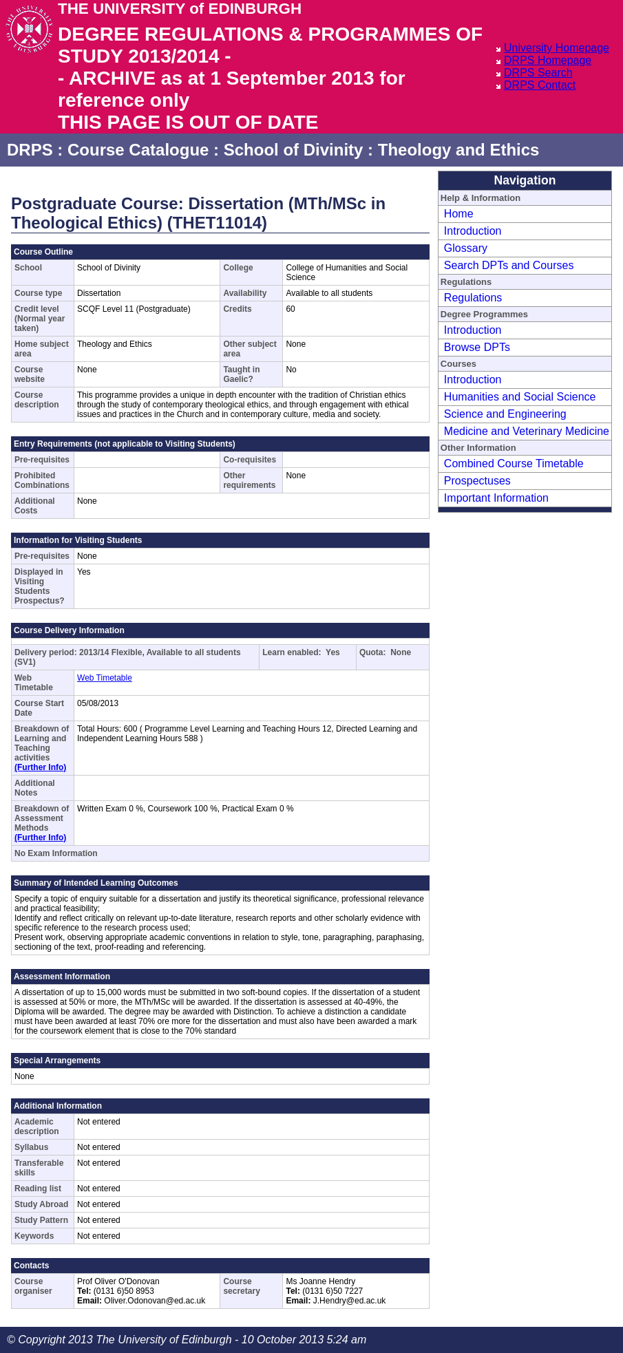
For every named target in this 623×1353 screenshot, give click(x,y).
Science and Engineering (505, 414)
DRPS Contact (540, 85)
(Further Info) (40, 767)
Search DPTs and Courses (509, 265)
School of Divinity (293, 149)
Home (459, 214)
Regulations (473, 297)
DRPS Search (538, 72)
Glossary (465, 248)
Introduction (473, 231)
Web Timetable (104, 678)
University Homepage (556, 48)
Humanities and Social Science (520, 397)
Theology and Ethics (459, 149)
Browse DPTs (477, 347)
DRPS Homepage (547, 60)
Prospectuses (477, 481)
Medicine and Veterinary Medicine (526, 431)
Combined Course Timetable (514, 463)
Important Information (496, 498)
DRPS (30, 149)
